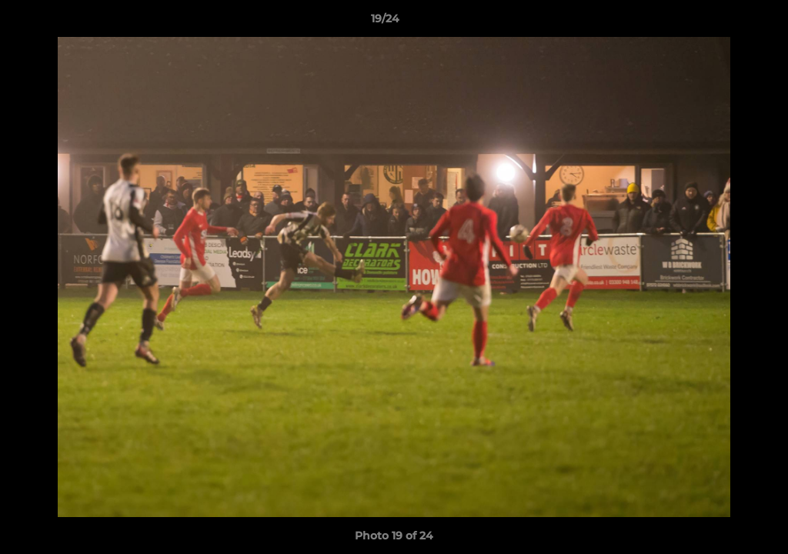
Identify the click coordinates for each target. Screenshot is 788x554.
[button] (723, 22)
